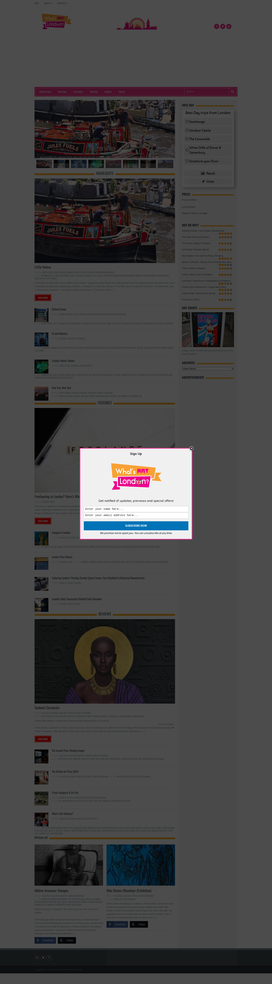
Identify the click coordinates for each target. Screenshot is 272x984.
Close (191, 448)
